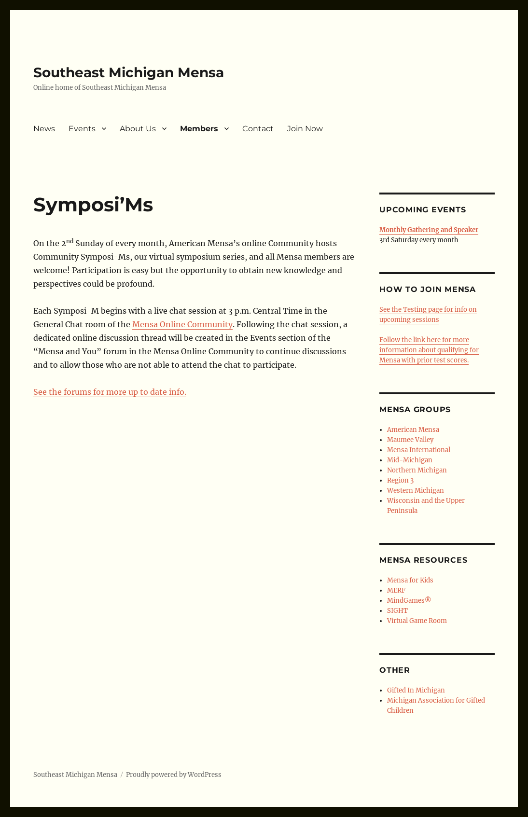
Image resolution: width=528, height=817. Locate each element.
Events (82, 128)
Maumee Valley (410, 440)
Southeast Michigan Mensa (128, 72)
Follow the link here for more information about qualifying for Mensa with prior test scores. (429, 350)
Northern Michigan (417, 470)
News (44, 128)
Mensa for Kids (410, 580)
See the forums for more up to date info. (109, 392)
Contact (258, 128)
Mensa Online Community (182, 324)
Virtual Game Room (417, 621)
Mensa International (418, 450)
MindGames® (409, 600)
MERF (396, 590)
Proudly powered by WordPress (174, 775)
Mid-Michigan (409, 460)
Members (199, 128)
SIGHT (397, 611)
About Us (138, 128)
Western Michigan (415, 490)
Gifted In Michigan (416, 690)
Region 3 (400, 480)
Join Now (305, 128)
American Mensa (413, 430)
